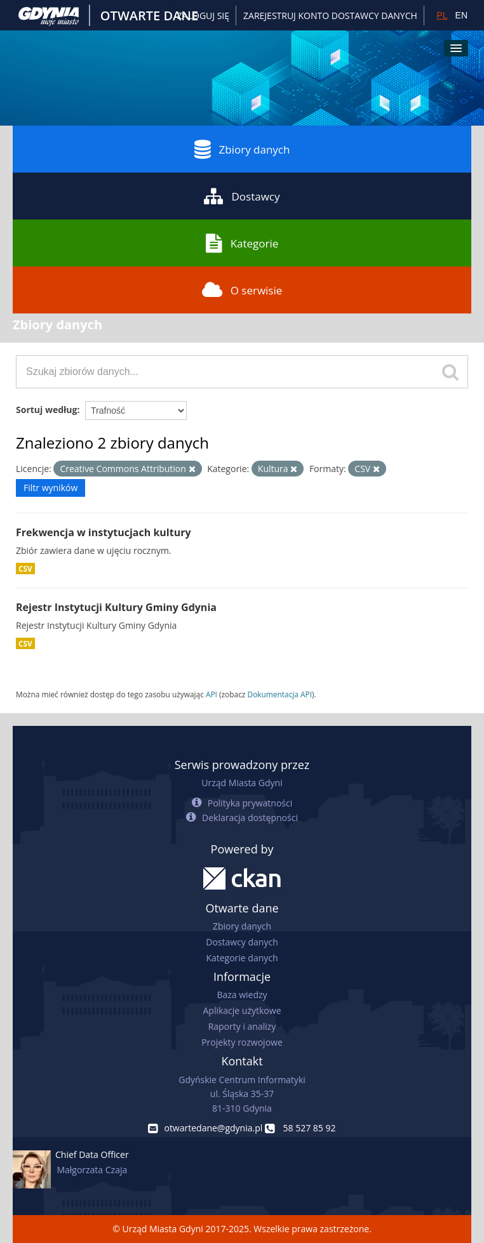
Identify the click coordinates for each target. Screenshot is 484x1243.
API (211, 694)
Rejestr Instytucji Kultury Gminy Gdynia (116, 607)
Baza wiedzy (242, 995)
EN (461, 15)
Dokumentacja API (280, 694)
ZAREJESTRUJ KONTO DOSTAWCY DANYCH (330, 16)
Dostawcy (241, 196)
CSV (25, 568)
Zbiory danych (242, 149)
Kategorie (242, 243)
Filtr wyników (50, 488)
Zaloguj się (203, 16)
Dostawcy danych (242, 942)
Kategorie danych (242, 958)
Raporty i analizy (242, 1026)
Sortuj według (46, 410)
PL (441, 15)
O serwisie (242, 289)
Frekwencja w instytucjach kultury (103, 532)
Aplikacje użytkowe (242, 1010)
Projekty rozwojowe (242, 1042)
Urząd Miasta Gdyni (241, 783)
